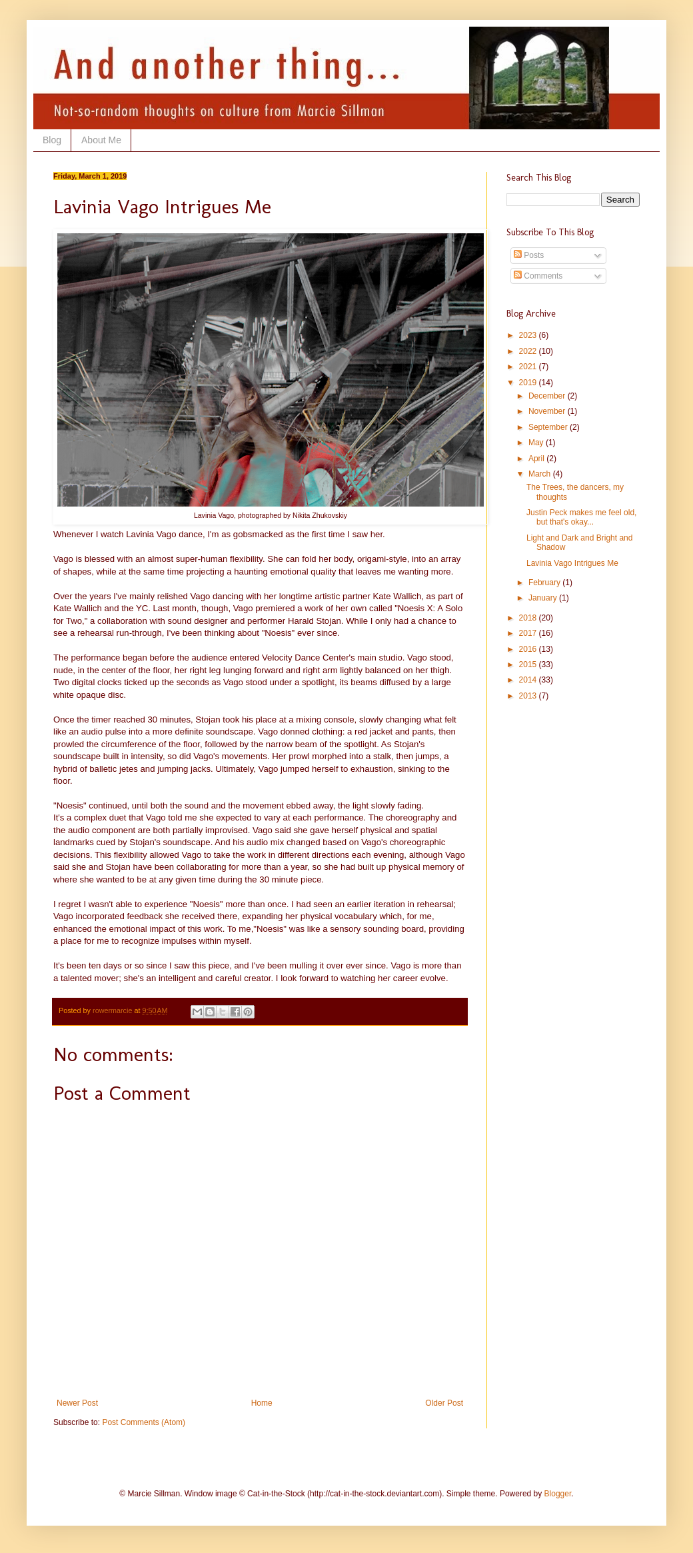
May (537, 442)
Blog (52, 140)
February (545, 582)
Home (262, 1403)
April (537, 458)
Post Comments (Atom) (143, 1422)
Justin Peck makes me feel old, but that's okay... (581, 517)
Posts (529, 255)
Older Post (444, 1403)
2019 (529, 382)
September (549, 427)
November (548, 411)
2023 (529, 335)
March (540, 474)
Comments (538, 276)
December (548, 396)
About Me (101, 140)
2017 (529, 633)
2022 (529, 351)
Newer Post (77, 1403)
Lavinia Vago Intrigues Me (572, 563)
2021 (529, 366)
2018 (529, 618)
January (543, 598)
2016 (529, 649)
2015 (529, 664)
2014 (529, 680)
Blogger (558, 1493)
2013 (529, 696)
